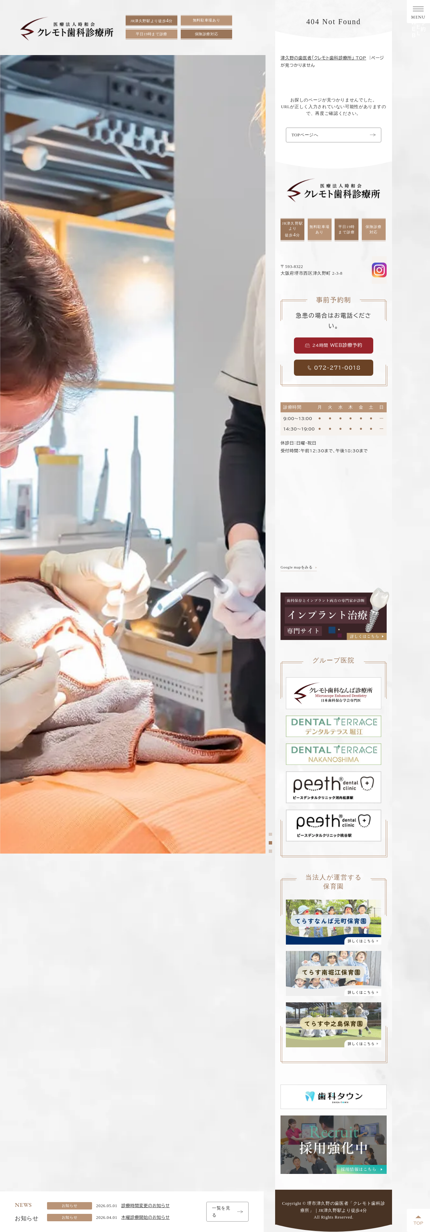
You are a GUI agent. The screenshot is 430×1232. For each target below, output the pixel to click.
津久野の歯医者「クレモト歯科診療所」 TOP (323, 58)
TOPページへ (334, 135)
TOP (418, 1220)
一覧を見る (227, 1211)
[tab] (270, 834)
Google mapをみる (297, 567)
